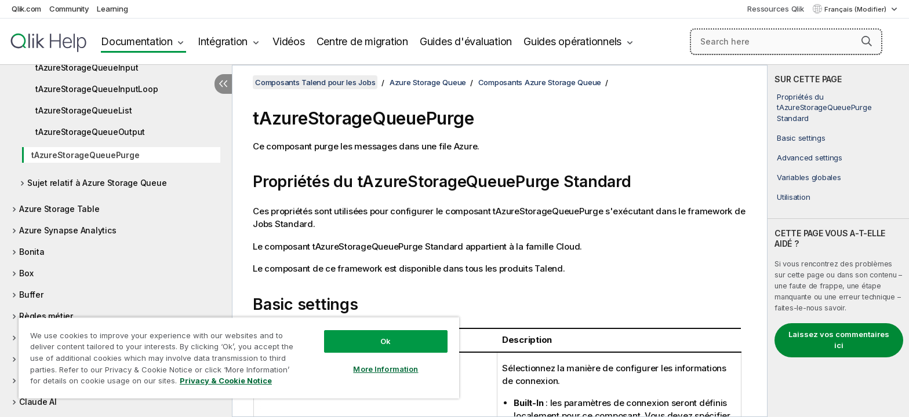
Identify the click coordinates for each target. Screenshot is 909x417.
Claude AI (38, 402)
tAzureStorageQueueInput (86, 67)
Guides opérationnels (572, 41)
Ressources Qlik (775, 8)
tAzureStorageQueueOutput (90, 132)
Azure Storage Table (59, 209)
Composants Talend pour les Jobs (315, 82)
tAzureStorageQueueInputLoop (96, 89)
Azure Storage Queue (428, 82)
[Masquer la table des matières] (223, 84)
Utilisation (793, 197)
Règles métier (46, 316)
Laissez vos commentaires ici (838, 340)
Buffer (31, 294)
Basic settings (801, 137)
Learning (112, 8)
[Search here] (786, 42)
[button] (866, 41)
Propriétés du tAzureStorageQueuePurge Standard (824, 107)
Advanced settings (809, 157)
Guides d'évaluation (466, 41)
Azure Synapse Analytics (67, 230)
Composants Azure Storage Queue (540, 82)
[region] (239, 357)
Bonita (32, 252)
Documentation (137, 41)
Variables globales (809, 177)
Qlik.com (26, 8)
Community (69, 8)
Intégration (223, 41)
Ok (385, 341)
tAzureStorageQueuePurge (85, 155)
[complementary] (838, 241)
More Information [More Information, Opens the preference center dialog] (385, 369)
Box (26, 273)
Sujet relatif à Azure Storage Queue (96, 183)
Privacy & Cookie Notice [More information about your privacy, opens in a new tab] (226, 380)
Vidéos (288, 41)
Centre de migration (362, 41)
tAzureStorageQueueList (83, 110)
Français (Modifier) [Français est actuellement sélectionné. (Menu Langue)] (856, 9)
